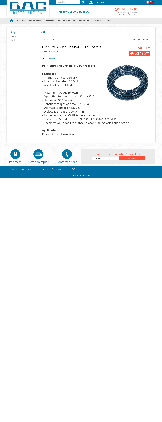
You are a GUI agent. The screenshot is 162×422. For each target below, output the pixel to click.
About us (21, 20)
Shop (13, 32)
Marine (96, 20)
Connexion (96, 2)
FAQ (13, 40)
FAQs (74, 169)
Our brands (36, 20)
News (13, 36)
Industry (83, 20)
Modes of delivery (29, 169)
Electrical (69, 20)
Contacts (109, 20)
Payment (44, 169)
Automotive (53, 20)
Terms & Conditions (60, 169)
